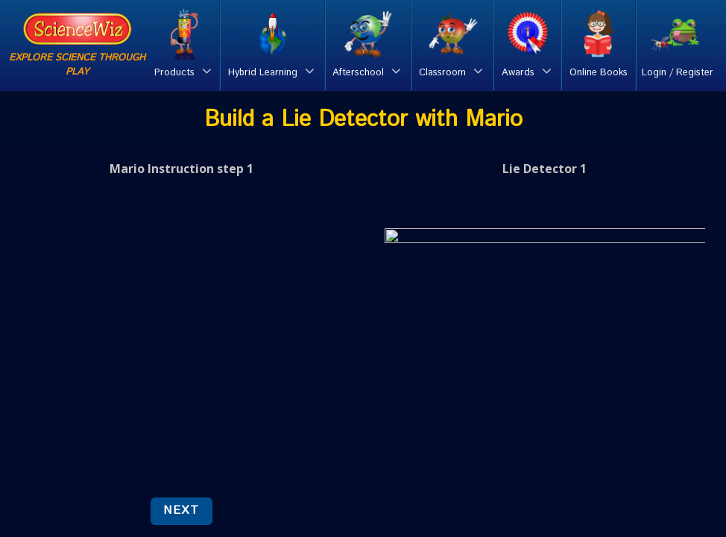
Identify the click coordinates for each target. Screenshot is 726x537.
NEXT (181, 510)
